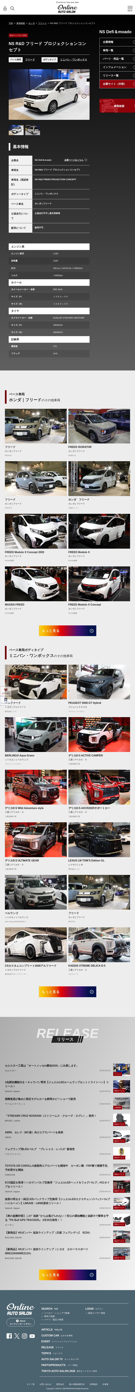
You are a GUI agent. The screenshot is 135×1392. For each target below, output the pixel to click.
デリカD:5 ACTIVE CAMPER (85, 756)
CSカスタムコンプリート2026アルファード (30, 966)
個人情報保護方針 (77, 1387)
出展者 (105, 1387)
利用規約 (94, 1387)
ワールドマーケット (15, 1106)
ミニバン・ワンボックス (73, 59)
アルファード (13, 703)
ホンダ (31, 23)
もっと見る (53, 631)
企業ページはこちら (73, 160)
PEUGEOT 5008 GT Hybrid (84, 703)
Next (84, 96)
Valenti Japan (12, 1093)
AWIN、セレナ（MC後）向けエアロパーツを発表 (34, 1134)
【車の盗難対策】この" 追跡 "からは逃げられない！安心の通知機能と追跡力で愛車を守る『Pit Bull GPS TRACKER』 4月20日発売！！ (57, 1219)
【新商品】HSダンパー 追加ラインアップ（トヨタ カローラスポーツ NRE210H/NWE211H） (48, 1253)
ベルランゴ (11, 914)
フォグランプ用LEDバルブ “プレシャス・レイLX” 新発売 (40, 1151)
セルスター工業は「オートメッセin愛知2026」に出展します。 (42, 1067)
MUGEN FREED (14, 604)
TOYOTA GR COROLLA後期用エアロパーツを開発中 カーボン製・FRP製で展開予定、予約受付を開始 (57, 1169)
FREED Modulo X (79, 552)
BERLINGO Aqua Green (19, 756)
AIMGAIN (10, 1176)
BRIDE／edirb (12, 1122)
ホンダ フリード (78, 499)
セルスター (10, 1072)
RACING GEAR (13, 1239)
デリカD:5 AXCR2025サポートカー (89, 809)
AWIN (8, 1139)
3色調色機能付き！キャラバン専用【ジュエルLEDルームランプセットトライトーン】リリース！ (57, 1086)
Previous (14, 96)
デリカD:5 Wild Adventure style (24, 809)
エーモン (9, 1226)
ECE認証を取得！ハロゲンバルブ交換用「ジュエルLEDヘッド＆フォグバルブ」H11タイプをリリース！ (57, 1186)
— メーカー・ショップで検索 (55, 1316)
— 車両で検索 (48, 1319)
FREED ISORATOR (80, 447)
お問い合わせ (45, 1387)
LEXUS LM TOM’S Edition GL (86, 861)
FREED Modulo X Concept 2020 (24, 552)
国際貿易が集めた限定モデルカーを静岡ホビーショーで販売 (40, 1100)
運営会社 (60, 1387)
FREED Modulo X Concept (84, 604)
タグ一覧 (31, 1387)
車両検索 (20, 23)
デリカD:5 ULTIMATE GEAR (22, 861)
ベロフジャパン (13, 1156)
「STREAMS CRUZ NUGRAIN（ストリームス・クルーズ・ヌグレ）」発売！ (50, 1117)
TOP (11, 23)
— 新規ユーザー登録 (95, 1316)
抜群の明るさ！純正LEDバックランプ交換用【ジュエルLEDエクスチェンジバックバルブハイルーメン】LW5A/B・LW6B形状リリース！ (57, 1203)
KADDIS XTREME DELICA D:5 (86, 966)
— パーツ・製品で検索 (52, 1322)
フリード (42, 23)
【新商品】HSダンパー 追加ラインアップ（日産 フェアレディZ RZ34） (48, 1234)
